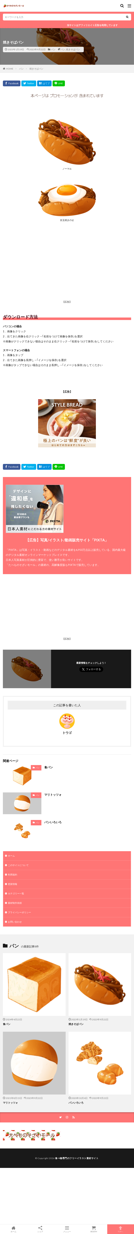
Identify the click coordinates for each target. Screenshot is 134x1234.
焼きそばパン (73, 49)
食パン (48, 767)
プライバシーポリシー (19, 912)
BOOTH (93, 1229)
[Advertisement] (67, 271)
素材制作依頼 (15, 902)
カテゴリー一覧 (16, 893)
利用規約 (12, 874)
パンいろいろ (53, 822)
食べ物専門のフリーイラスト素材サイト (76, 1158)
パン (53, 49)
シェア (40, 1229)
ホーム (11, 855)
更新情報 (12, 884)
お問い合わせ (15, 921)
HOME (9, 68)
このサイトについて (18, 865)
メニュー (67, 1229)
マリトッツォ (53, 794)
